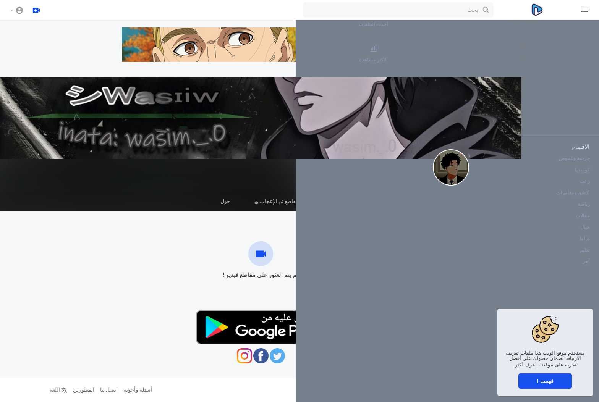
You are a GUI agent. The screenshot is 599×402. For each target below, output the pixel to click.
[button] (17, 10)
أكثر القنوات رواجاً (526, 88)
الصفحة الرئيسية (572, 17)
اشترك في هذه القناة (382, 180)
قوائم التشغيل (384, 201)
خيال (585, 233)
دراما (585, 244)
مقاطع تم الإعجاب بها (265, 201)
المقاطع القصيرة (328, 201)
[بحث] (298, 10)
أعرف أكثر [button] (526, 365)
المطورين (72, 390)
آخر (586, 267)
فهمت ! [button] (545, 381)
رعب (585, 187)
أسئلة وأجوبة (126, 390)
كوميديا (582, 176)
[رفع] (37, 10)
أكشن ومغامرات (573, 199)
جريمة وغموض (574, 164)
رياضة (584, 210)
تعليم (585, 256)
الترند (572, 53)
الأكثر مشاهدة (526, 53)
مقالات (583, 221)
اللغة (47, 390)
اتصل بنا (98, 390)
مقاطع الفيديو (437, 204)
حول (214, 201)
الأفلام (572, 88)
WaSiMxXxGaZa (382, 167)
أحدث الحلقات (526, 17)
